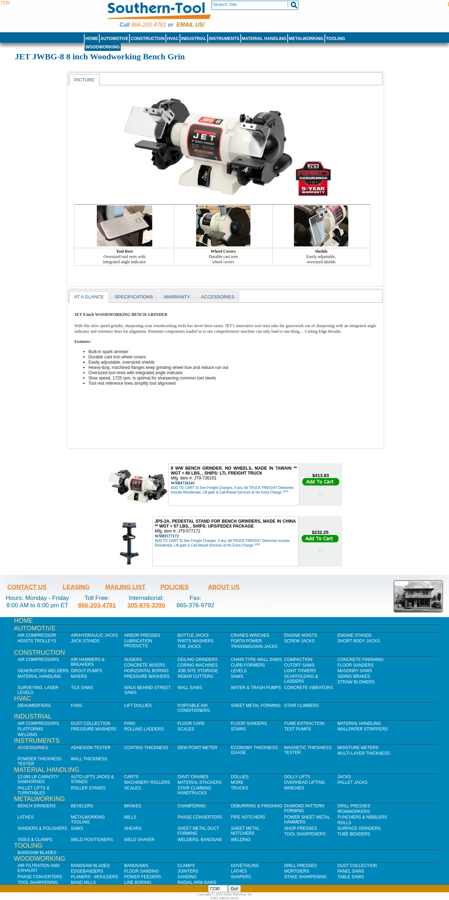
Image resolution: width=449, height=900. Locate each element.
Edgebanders (87, 871)
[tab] (84, 79)
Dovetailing (245, 865)
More (237, 782)
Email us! (190, 25)
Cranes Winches (250, 635)
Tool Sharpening (38, 882)
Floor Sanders (355, 665)
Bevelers (82, 805)
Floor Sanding (141, 871)
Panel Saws (350, 871)
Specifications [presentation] (134, 296)
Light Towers (300, 670)
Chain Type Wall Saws (256, 659)
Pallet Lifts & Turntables (33, 790)
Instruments (224, 38)
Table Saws (350, 876)
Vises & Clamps (35, 839)
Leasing (76, 586)
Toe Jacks (189, 646)
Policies (174, 586)
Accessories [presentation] (217, 296)
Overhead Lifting (304, 782)
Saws (237, 676)
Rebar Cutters (195, 676)
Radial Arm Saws (196, 882)
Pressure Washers (147, 676)
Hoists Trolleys (37, 640)
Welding (27, 734)
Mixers (79, 676)
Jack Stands (85, 640)
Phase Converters (199, 817)
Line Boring (137, 882)
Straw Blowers (356, 682)
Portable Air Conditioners (193, 708)
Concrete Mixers (144, 665)
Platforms (30, 729)
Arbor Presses (142, 635)
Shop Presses (300, 828)
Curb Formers (248, 665)
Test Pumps (297, 729)
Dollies (240, 776)
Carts (131, 776)
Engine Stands (354, 635)
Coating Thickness (146, 747)
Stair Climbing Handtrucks (194, 790)
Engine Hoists (300, 635)
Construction (148, 38)
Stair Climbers (301, 705)
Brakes (132, 805)
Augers (133, 659)
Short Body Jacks (358, 640)
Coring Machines (197, 665)
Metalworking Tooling (88, 820)
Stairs (238, 729)
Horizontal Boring (146, 670)
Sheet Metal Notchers (245, 831)
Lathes (26, 817)
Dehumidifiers (34, 705)
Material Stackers (199, 782)
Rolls (344, 822)
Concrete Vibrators (308, 687)
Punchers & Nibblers (362, 817)
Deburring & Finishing (256, 805)
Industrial (194, 38)
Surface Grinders (359, 828)
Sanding (187, 876)
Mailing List (125, 586)
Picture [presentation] (84, 79)
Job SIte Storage (197, 670)
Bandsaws (136, 865)
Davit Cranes (192, 776)
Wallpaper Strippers (362, 729)
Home (91, 38)
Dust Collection (90, 723)
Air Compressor (37, 635)
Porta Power (246, 640)
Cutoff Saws (299, 665)
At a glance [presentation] (89, 296)
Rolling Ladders (144, 729)
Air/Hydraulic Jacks (94, 635)
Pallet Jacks (352, 782)
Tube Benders (353, 834)
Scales (185, 729)
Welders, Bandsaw (199, 839)
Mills (130, 817)
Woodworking (102, 47)
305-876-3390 (146, 605)
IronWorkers (353, 811)
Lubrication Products (138, 643)
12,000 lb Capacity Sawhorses (38, 779)
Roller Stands (88, 788)
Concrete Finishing (360, 659)
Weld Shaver (139, 839)
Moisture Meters (357, 747)
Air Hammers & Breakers (88, 662)
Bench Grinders (37, 805)
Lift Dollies (138, 705)
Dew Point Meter (197, 747)
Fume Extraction (304, 723)
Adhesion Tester (90, 747)
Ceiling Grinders (197, 659)
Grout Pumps (86, 670)
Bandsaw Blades (37, 852)
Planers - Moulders (94, 876)
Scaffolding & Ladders (301, 679)
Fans (76, 705)
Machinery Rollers (147, 782)
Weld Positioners (92, 839)
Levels (239, 670)
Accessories (33, 747)
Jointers (187, 871)
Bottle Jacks (193, 635)
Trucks (239, 788)
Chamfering (191, 805)
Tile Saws (82, 687)
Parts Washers (195, 640)
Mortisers (296, 871)
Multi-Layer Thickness (363, 753)
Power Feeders (142, 876)
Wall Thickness (89, 758)
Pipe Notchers (248, 817)
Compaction (298, 659)
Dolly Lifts (297, 776)
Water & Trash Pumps (256, 687)
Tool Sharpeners (305, 834)
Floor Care (191, 723)
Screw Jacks (299, 640)
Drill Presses (353, 805)
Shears (132, 828)
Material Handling (264, 38)
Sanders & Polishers (42, 828)
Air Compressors (38, 659)
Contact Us (27, 586)
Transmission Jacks (254, 646)
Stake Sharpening (305, 876)
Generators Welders (43, 670)
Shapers (241, 876)
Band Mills (83, 882)
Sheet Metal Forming (256, 705)
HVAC (173, 38)
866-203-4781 (148, 25)
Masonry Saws (354, 670)
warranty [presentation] (177, 296)
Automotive (114, 38)
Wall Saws (189, 687)
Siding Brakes (353, 676)
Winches (294, 788)
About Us (224, 586)
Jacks (344, 776)
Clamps (186, 865)
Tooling (335, 38)
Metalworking (306, 38)
